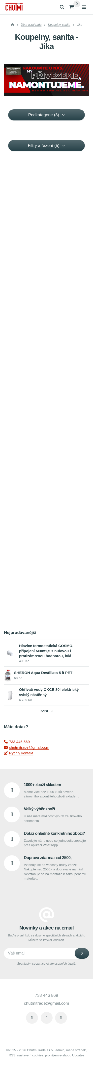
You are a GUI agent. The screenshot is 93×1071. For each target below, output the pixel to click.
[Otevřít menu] (84, 7)
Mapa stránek (76, 1050)
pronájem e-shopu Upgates (64, 1055)
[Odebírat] (82, 953)
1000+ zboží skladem (42, 784)
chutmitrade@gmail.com (26, 747)
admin (59, 1050)
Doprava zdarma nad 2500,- (48, 857)
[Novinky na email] (46, 953)
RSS (12, 1055)
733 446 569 (17, 742)
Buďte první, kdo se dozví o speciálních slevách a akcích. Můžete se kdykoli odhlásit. (46, 938)
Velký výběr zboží (39, 809)
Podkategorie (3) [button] (46, 115)
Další (46, 711)
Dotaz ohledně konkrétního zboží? (54, 833)
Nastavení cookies (30, 1055)
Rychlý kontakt (18, 753)
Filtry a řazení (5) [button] (46, 145)
